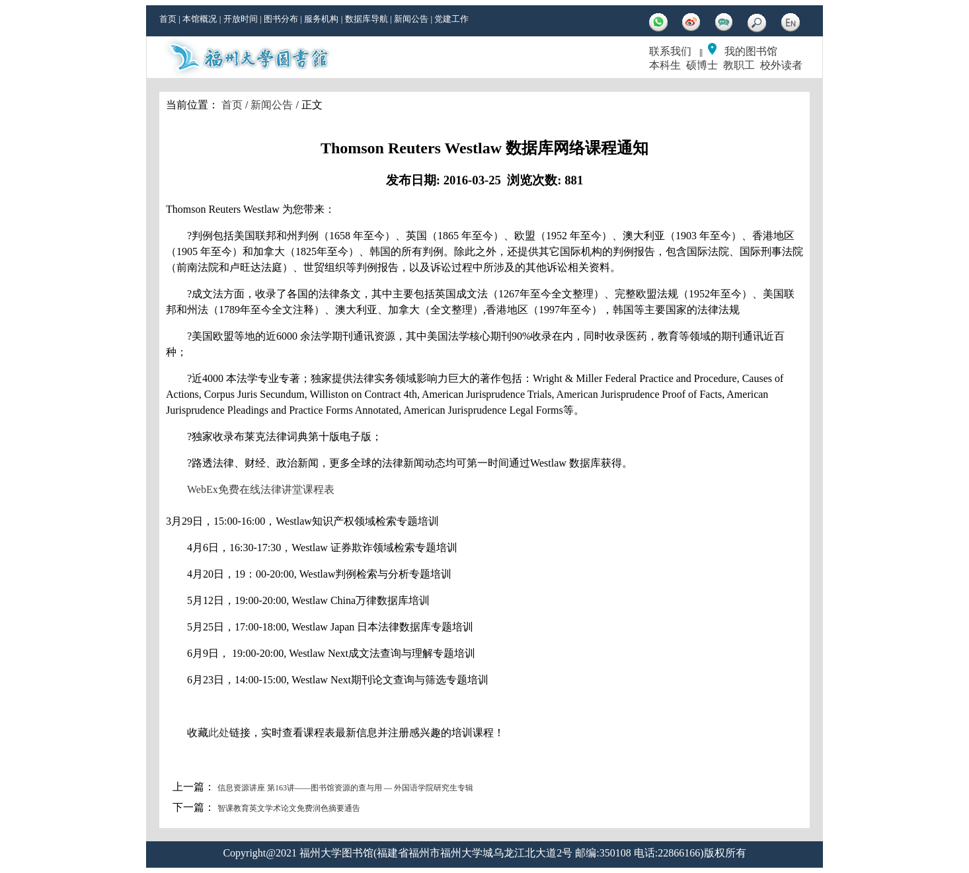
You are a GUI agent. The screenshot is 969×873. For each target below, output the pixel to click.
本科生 (665, 65)
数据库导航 (366, 19)
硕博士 (702, 65)
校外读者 (781, 65)
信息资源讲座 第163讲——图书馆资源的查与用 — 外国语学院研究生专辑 (345, 787)
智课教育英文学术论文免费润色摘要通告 (288, 808)
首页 (167, 19)
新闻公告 (411, 19)
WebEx (202, 489)
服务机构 (321, 19)
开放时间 (240, 19)
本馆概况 (199, 19)
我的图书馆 (750, 51)
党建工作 (451, 19)
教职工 (739, 65)
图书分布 (281, 19)
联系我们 (670, 51)
